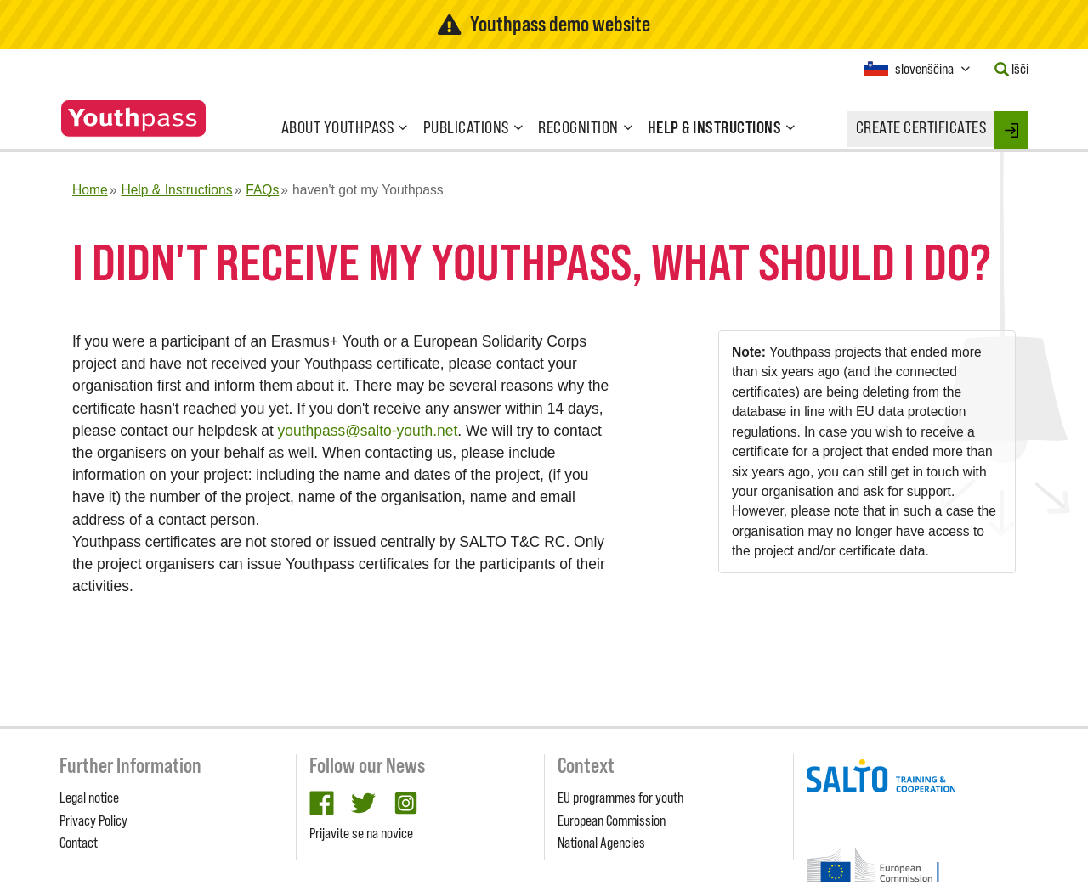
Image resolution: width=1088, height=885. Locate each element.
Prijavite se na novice (361, 833)
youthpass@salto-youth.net (368, 430)
